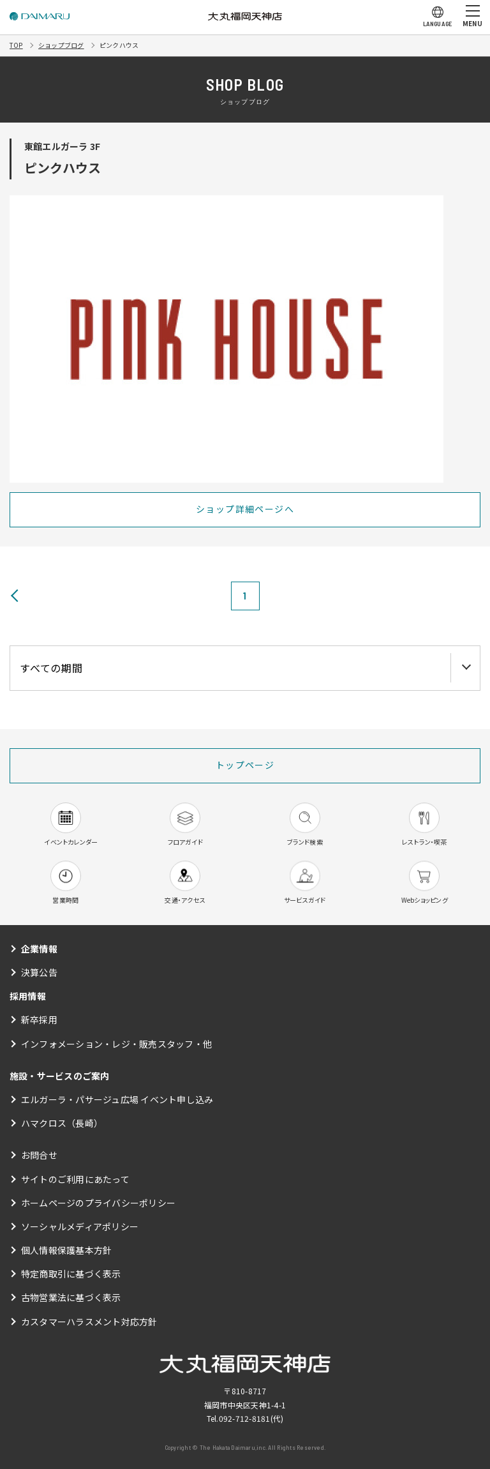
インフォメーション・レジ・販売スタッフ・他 (116, 1043)
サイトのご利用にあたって (75, 1179)
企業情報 (39, 948)
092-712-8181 (245, 1418)
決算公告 (39, 972)
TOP (16, 45)
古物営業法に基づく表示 (71, 1297)
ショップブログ (61, 45)
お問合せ (39, 1155)
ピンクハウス (119, 45)
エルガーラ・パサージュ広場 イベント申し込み (117, 1099)
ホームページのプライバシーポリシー (98, 1202)
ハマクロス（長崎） (62, 1123)
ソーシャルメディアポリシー (79, 1226)
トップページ (245, 764)
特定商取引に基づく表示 (71, 1273)
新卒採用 (39, 1019)
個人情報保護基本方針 (66, 1250)
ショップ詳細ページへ (245, 508)
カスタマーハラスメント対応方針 (89, 1321)
